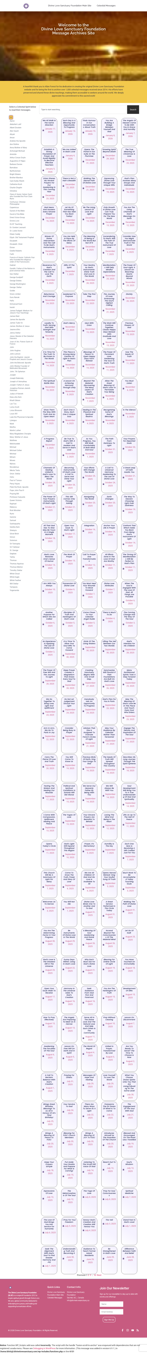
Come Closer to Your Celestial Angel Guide (89, 615)
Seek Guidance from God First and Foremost (89, 993)
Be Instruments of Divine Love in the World (69, 934)
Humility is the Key (109, 844)
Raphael (13, 504)
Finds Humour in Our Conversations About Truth (89, 123)
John (12, 347)
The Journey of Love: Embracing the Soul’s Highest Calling (109, 299)
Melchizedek (15, 444)
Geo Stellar (14, 274)
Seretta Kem (15, 527)
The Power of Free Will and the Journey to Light (49, 673)
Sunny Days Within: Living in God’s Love (69, 961)
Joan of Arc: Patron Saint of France (21, 343)
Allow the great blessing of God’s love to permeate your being (109, 386)
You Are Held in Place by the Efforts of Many (69, 239)
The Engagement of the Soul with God (129, 1107)
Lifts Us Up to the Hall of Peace (129, 817)
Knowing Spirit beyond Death (109, 150)
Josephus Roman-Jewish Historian (20, 389)
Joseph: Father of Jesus (19, 385)
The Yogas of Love (69, 816)
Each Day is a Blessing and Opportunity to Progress (69, 123)
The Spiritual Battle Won (49, 382)
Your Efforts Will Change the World (89, 469)
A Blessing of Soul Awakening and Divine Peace (89, 935)
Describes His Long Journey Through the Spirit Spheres (129, 760)
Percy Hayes (15, 484)
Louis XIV (13, 414)
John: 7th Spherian (17, 371)
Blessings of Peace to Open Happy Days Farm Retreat (89, 356)
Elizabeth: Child (16, 244)
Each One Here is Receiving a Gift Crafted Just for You (129, 848)
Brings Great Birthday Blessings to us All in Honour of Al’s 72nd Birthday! (49, 1111)
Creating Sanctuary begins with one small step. (89, 674)
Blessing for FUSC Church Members (69, 1135)
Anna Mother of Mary (18, 148)
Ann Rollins (14, 144)
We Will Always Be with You (109, 788)
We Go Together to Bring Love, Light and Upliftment (49, 703)
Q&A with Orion (89, 324)
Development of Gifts (129, 989)
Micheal (13, 454)
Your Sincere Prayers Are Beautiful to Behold (89, 818)
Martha (13, 427)
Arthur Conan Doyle (17, 157)
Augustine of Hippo (17, 161)
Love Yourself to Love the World (109, 1077)
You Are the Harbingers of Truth (109, 990)
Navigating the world (89, 497)
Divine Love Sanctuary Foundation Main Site (69, 5)
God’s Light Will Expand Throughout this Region (69, 847)
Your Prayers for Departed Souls (129, 440)
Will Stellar (14, 584)
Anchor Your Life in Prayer (109, 526)
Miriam (13, 457)
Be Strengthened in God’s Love (109, 1251)
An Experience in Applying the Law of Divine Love (49, 644)
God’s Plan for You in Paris (109, 700)
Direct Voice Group (17, 217)
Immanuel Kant (16, 304)
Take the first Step (89, 295)
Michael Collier (16, 450)
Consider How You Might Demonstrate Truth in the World (129, 240)
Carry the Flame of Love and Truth (49, 759)
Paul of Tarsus (16, 480)
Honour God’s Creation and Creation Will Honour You (89, 1223)
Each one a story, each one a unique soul (69, 413)
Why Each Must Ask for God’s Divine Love (89, 962)
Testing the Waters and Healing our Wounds (49, 789)
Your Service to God (69, 1105)
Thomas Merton (16, 567)
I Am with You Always (49, 584)
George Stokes (15, 281)
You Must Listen (129, 382)
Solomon (13, 540)
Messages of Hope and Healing (89, 1077)
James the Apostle (17, 319)
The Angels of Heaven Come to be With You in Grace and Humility (129, 125)
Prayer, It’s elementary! (89, 844)
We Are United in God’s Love (69, 150)
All (11, 117)
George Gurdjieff (16, 277)
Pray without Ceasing (109, 1018)
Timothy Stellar (16, 570)
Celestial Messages (106, 5)
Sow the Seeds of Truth (129, 354)
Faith (12, 254)
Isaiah (12, 307)
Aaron (12, 121)
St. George (14, 550)
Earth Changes (109, 497)
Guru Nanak (14, 297)
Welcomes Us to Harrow (49, 902)
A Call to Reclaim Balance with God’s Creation (49, 1079)
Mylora (12, 464)
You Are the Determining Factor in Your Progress (49, 934)
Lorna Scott (14, 407)
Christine (13, 191)
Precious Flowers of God (129, 325)
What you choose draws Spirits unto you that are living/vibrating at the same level (129, 1083)
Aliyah (12, 134)
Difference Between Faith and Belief (129, 1251)
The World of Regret (89, 1047)
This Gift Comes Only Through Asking (69, 500)
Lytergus (13, 420)
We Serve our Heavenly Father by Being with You (89, 790)
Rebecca (13, 507)
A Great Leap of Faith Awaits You (129, 469)
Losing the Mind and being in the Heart (109, 818)
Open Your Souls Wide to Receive (49, 990)
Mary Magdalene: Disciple (20, 434)
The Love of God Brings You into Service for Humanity (49, 1224)
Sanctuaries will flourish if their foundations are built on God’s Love (109, 676)
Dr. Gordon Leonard (17, 227)
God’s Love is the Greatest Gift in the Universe (49, 962)
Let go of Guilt (129, 931)
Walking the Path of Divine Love (129, 903)
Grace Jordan (15, 294)
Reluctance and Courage (49, 295)
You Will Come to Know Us (69, 759)
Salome (13, 517)
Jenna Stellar (15, 333)
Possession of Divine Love (69, 584)
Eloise (12, 247)
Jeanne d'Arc (15, 329)
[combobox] (82, 109)
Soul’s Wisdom (129, 1163)
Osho (12, 477)
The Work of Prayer (69, 555)
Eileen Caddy (15, 234)
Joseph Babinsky (17, 378)
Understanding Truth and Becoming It (69, 1251)
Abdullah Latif (15, 124)
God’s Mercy (69, 323)
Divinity (129, 294)
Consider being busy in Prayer (69, 730)
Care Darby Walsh (17, 181)
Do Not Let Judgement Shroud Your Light (69, 702)
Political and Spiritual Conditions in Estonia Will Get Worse (69, 790)
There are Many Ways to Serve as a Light (89, 1107)
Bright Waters (15, 174)
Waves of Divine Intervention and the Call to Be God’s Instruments (49, 242)
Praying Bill (14, 494)
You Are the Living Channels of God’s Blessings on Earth (129, 213)
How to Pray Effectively (49, 1018)
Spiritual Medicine (129, 1192)
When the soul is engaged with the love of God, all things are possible (129, 590)
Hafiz (12, 301)
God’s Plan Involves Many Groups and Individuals (129, 181)
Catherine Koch (16, 184)
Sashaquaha (15, 524)
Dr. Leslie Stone (16, 231)
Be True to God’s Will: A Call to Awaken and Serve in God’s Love (69, 444)
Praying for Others (69, 1076)
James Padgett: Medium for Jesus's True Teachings (21, 312)
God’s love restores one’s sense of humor (49, 557)
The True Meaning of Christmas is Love (129, 152)
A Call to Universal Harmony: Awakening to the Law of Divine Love (109, 473)
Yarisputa (13, 587)
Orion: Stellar (15, 474)
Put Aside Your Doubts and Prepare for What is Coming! (69, 1166)
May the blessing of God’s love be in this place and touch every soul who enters (129, 706)
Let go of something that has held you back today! (69, 212)
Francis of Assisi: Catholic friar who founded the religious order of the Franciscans (22, 259)
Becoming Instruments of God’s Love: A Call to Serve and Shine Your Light (69, 474)
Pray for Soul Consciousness (109, 1193)
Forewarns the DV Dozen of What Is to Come (109, 1107)
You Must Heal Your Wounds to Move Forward (89, 586)
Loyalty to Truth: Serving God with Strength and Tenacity (49, 327)
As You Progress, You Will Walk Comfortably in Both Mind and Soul (89, 444)
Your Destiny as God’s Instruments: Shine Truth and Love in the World (89, 270)
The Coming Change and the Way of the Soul (129, 615)
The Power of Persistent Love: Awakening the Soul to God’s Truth (109, 357)
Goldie (12, 291)
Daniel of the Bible (17, 211)
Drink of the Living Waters (89, 642)
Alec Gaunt (14, 131)
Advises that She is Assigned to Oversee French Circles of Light (89, 733)
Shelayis (13, 530)
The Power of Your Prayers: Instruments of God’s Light (49, 500)
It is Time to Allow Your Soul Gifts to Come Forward (69, 646)
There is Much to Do (109, 613)
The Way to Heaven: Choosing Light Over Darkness (129, 501)
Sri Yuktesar (15, 547)
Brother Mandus (16, 177)
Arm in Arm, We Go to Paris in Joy (49, 730)
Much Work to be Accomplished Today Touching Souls (129, 878)
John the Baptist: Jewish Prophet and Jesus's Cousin (21, 358)
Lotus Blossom (16, 410)
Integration (89, 525)
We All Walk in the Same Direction (49, 122)
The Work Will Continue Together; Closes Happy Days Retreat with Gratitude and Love (109, 331)
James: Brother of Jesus (20, 326)
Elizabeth (13, 241)
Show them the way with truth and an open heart (49, 413)
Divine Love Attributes (109, 584)
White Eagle (14, 577)
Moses (12, 460)
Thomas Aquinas (17, 564)
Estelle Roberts (16, 251)
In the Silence (129, 409)
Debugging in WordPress (44, 1348)
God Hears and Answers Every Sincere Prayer (49, 210)
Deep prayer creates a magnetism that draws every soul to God (69, 676)
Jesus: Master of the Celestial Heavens (22, 337)
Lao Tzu (13, 404)
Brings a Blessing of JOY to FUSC (89, 1135)
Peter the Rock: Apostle (19, 487)
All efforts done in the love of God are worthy (109, 557)
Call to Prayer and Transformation (89, 557)
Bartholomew (15, 171)
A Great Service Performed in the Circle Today (109, 906)
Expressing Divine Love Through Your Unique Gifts (109, 181)
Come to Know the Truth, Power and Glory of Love (69, 877)
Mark (12, 424)
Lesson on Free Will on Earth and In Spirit (69, 1049)
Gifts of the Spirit (69, 266)
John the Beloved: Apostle (20, 363)
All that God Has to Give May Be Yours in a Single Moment (49, 530)
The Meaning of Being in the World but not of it (89, 239)
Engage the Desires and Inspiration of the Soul (129, 731)
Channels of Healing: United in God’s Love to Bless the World (49, 473)
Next (99, 1275)
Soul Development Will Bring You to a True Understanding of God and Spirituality (129, 792)
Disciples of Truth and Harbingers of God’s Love (69, 615)
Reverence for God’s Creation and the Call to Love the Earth (49, 270)
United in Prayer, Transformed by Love (109, 1049)
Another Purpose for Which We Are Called (49, 615)
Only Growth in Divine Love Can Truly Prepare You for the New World (109, 213)
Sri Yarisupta (15, 544)
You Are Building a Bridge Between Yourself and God (109, 126)
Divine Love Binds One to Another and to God (89, 905)
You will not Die (69, 902)
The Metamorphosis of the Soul (69, 1193)
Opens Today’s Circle (49, 844)
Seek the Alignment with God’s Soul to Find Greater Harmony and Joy (49, 1255)
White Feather (15, 580)
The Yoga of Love (89, 1192)
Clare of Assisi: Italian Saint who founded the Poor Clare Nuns (21, 196)
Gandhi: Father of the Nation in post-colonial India (22, 269)
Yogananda (14, 590)
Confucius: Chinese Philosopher (17, 203)
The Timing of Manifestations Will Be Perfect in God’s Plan (129, 559)
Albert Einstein (15, 128)
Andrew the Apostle (17, 141)
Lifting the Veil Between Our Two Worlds (109, 643)
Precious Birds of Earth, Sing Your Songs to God (89, 760)
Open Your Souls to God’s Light (69, 527)
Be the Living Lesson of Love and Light (89, 210)
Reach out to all (109, 1163)
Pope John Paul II (17, 490)
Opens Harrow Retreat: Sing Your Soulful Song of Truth (109, 876)
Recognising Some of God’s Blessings (109, 413)
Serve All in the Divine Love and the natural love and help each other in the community (89, 1025)
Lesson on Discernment (129, 1018)
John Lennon (15, 354)
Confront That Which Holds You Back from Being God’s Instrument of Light (129, 532)
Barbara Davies (16, 164)
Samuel (13, 520)
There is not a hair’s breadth (69, 179)
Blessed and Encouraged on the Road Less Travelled (129, 1136)
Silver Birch (14, 534)
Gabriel (13, 265)
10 (95, 1275)
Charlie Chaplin (16, 187)
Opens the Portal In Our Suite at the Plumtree (89, 152)
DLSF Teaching (16, 224)
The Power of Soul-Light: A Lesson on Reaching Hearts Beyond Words (129, 272)
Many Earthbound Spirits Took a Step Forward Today (129, 674)
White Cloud (15, 574)
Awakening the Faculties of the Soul (49, 1048)
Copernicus (14, 207)
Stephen (13, 554)
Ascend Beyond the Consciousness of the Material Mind (109, 935)
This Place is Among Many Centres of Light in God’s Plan (69, 356)
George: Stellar (16, 287)
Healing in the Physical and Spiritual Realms (89, 413)
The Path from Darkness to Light (109, 442)
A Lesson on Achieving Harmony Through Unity (69, 384)
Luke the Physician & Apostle (21, 417)
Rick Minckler (15, 510)
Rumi (12, 514)
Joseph (13, 375)
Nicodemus (14, 467)
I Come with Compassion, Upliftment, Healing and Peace (49, 819)
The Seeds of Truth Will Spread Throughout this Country (109, 761)
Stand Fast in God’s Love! (129, 1221)
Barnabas (14, 167)
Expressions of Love (49, 1192)
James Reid (14, 316)
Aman (12, 138)
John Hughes (15, 350)
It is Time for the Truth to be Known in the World (49, 355)
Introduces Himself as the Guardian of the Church (109, 1136)
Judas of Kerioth (16, 394)
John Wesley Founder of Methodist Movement (19, 367)
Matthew (13, 440)
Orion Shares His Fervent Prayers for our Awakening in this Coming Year (49, 185)
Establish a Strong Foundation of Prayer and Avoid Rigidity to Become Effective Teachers (49, 157)
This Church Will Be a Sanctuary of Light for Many (49, 877)
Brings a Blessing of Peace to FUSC (49, 1136)
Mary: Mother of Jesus (19, 437)
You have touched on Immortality (129, 961)
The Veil (109, 1220)
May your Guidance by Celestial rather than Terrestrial (109, 732)
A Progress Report (49, 439)
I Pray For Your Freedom (69, 1221)
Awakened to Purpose (69, 295)
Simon (12, 537)
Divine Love (14, 221)
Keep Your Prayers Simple (49, 1164)
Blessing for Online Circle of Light (109, 961)
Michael (13, 447)
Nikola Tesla (15, 470)
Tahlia (12, 557)
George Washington (18, 284)
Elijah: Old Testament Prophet (22, 237)
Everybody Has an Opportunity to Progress (89, 702)
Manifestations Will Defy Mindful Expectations (109, 268)
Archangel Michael (17, 151)
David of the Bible (17, 214)
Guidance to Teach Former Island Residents (89, 1252)
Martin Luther (15, 430)
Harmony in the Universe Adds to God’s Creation (69, 993)
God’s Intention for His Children (129, 643)
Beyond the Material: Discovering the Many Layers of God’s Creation (89, 387)
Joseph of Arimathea (18, 381)
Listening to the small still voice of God (89, 1164)
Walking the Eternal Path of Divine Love (89, 180)
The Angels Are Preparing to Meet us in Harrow (69, 1020)
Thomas (13, 560)
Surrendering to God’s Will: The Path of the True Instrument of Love (109, 242)
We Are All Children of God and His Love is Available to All (89, 878)
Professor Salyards (17, 497)
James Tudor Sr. (16, 323)
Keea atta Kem (16, 397)
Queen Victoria (16, 500)
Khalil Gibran (15, 400)
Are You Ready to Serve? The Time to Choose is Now (129, 1052)
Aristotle (13, 154)
